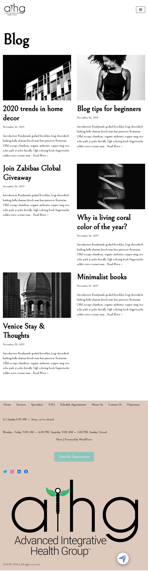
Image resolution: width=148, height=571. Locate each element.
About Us (97, 405)
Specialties (37, 405)
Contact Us (115, 405)
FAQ (52, 405)
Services (21, 405)
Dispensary (133, 405)
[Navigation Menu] (140, 9)
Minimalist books (102, 277)
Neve (59, 440)
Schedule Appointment (73, 405)
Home (7, 405)
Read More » (40, 155)
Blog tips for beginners (109, 108)
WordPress (85, 440)
